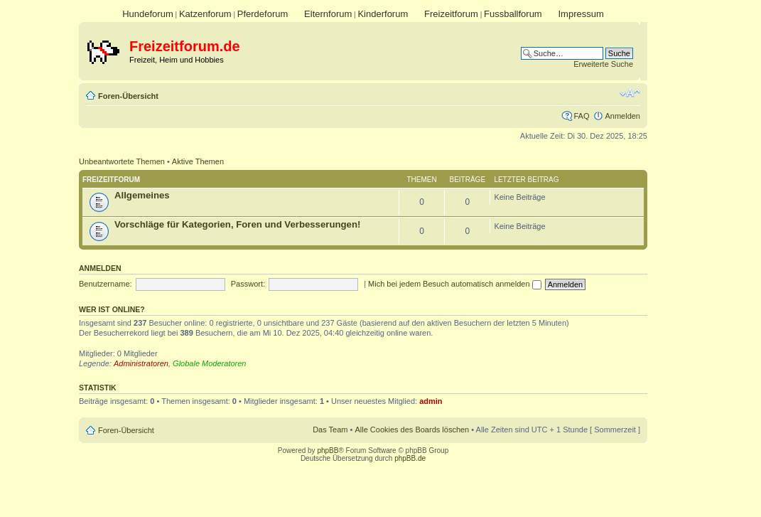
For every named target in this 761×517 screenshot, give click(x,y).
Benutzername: (105, 283)
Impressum (580, 14)
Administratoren (141, 363)
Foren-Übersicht (128, 96)
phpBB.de (410, 458)
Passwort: (248, 283)
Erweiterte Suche (603, 64)
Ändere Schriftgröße (630, 93)
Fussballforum (513, 14)
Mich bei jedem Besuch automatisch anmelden (454, 283)
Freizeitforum (451, 14)
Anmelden (622, 116)
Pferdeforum (262, 14)
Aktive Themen (198, 161)
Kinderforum (382, 14)
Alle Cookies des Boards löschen (412, 429)
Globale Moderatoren (209, 363)
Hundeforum (147, 14)
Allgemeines (142, 195)
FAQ (581, 116)
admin (430, 401)
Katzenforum (205, 14)
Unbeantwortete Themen (122, 161)
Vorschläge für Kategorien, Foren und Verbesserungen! (237, 224)
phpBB (327, 450)
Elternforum (328, 14)
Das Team (330, 429)
